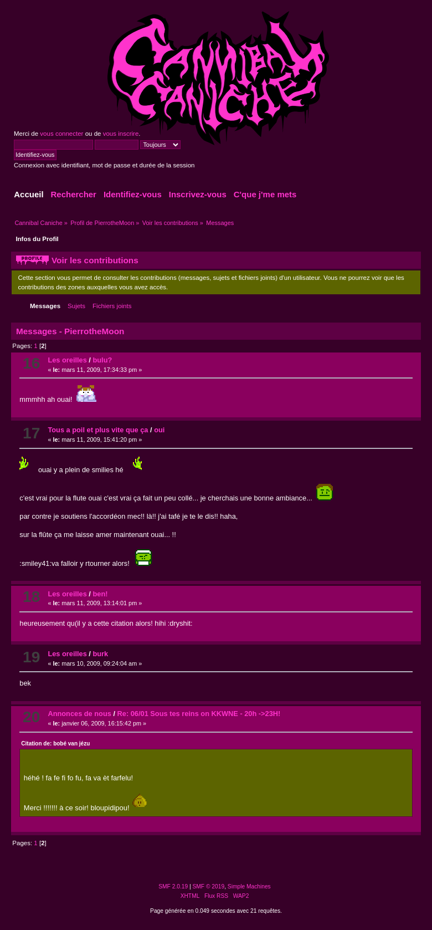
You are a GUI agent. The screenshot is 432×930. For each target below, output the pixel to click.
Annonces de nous (79, 713)
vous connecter (61, 133)
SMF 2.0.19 (173, 886)
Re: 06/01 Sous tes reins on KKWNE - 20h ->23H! (199, 713)
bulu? (102, 360)
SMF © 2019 (209, 886)
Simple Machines (249, 886)
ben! (99, 594)
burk (100, 654)
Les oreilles (67, 360)
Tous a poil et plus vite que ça (98, 430)
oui (159, 430)
